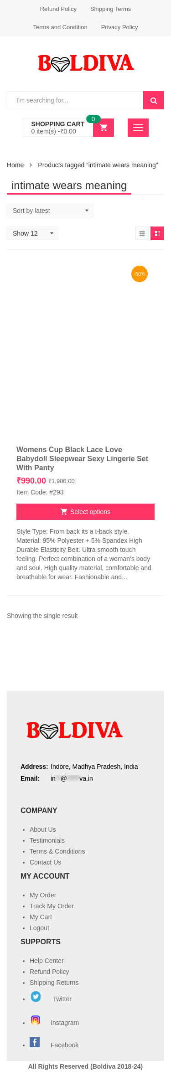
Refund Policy (58, 8)
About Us (43, 829)
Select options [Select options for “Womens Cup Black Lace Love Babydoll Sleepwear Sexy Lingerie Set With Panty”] (90, 511)
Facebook (64, 1045)
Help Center (47, 960)
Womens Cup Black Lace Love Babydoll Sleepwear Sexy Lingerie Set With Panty (82, 459)
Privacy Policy (119, 27)
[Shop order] (50, 210)
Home (15, 165)
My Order (43, 895)
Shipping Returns (54, 982)
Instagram (55, 1022)
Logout (39, 928)
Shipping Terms (110, 8)
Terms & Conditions (57, 851)
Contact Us (45, 862)
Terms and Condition (60, 27)
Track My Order (52, 906)
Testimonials (47, 840)
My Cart (41, 917)
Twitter (51, 999)
